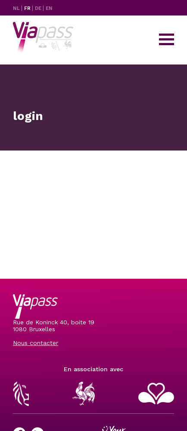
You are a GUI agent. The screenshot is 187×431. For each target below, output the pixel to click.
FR (28, 8)
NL (17, 8)
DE (39, 8)
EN (49, 8)
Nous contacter (35, 342)
